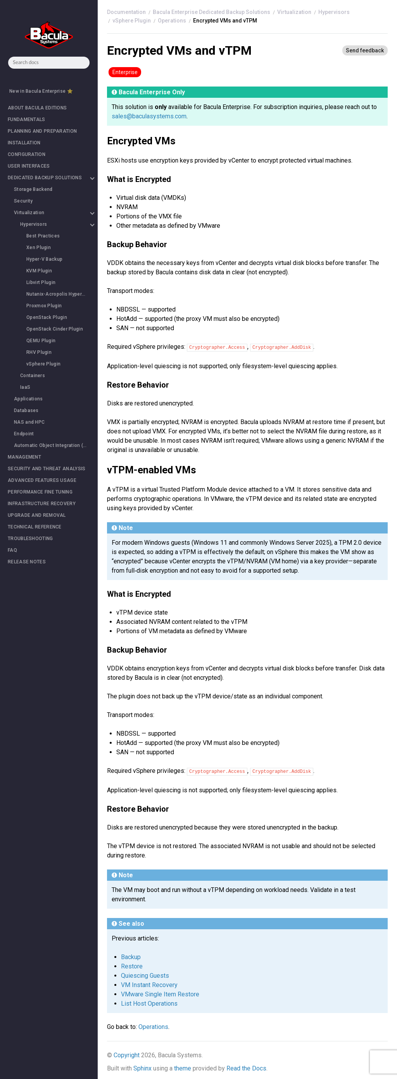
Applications (28, 399)
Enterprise (125, 72)
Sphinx (142, 1068)
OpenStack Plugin (46, 317)
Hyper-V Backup (44, 259)
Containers (32, 375)
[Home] (126, 12)
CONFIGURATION (26, 154)
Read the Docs (246, 1068)
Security (23, 201)
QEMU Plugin (40, 340)
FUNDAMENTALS (26, 119)
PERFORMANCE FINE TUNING (40, 492)
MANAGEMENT (24, 457)
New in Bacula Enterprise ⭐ (41, 91)
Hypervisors (57, 224)
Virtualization (54, 212)
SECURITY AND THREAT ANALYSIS (46, 468)
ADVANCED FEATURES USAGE (42, 480)
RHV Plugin (39, 352)
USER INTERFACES (29, 166)
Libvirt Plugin (40, 282)
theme (182, 1068)
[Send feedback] (365, 50)
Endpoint (24, 433)
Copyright (127, 1055)
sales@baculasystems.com (149, 116)
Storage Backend (33, 189)
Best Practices (43, 236)
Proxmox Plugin (44, 305)
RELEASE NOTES (27, 562)
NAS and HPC (29, 422)
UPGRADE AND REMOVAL (37, 515)
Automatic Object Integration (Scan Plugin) (56, 445)
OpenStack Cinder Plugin (54, 329)
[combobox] (49, 63)
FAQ (12, 550)
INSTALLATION (24, 142)
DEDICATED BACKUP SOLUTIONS (51, 177)
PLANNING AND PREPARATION (42, 131)
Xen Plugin (38, 247)
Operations (172, 20)
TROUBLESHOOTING (30, 538)
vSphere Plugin (43, 364)
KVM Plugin (39, 271)
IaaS (25, 387)
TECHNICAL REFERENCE (35, 527)
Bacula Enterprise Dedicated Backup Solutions (211, 12)
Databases (26, 410)
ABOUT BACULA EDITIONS (37, 108)
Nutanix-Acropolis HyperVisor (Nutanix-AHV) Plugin (62, 294)
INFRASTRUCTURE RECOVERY (42, 503)
